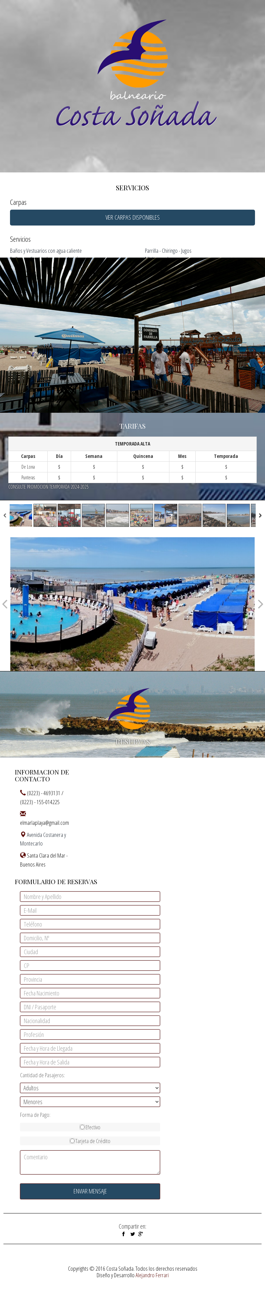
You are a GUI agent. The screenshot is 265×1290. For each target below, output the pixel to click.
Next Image (260, 604)
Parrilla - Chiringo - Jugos (168, 250)
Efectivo (90, 1127)
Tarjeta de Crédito (90, 1141)
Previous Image (5, 604)
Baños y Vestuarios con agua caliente (46, 250)
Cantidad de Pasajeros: (42, 1075)
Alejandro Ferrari (152, 1275)
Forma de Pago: (35, 1115)
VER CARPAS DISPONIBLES (133, 217)
